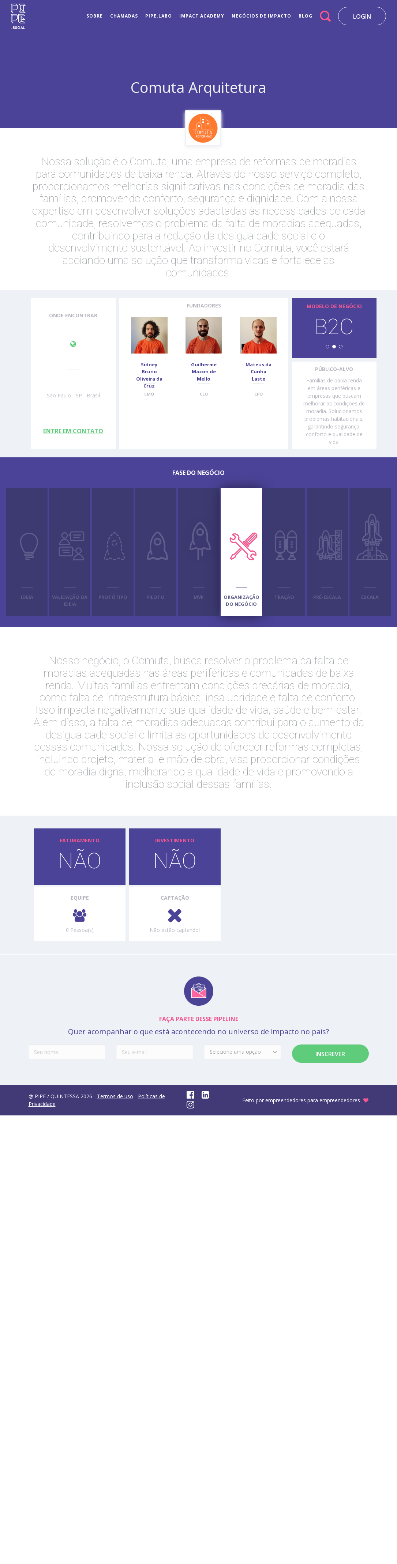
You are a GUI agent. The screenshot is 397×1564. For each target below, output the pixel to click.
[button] (327, 346)
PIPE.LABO (158, 16)
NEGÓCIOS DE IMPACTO (261, 16)
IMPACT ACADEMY (201, 16)
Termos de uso (115, 1096)
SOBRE (94, 16)
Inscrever (330, 1054)
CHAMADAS (124, 16)
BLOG (305, 16)
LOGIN (362, 16)
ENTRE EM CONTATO (73, 431)
